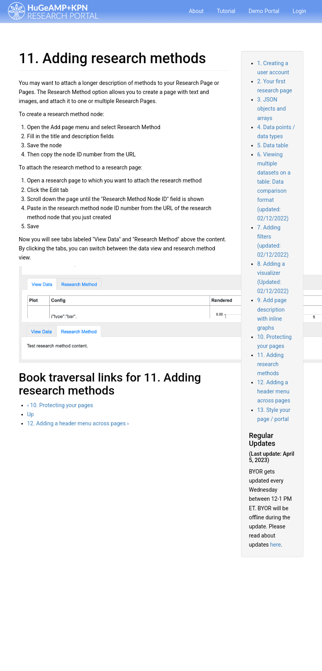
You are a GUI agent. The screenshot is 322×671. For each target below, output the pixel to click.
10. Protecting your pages (60, 405)
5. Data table (272, 145)
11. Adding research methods (270, 364)
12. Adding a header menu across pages (78, 423)
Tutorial (226, 11)
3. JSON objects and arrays (271, 108)
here (275, 544)
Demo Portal (264, 11)
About (196, 11)
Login (299, 11)
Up (30, 414)
